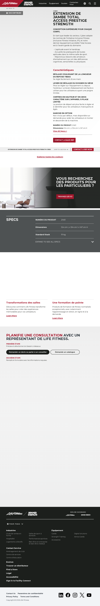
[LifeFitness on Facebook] (68, 595)
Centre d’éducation (13, 558)
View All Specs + (60, 131)
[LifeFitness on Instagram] (75, 595)
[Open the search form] (90, 3)
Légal (8, 573)
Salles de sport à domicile (35, 535)
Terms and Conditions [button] (29, 597)
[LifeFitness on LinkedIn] (61, 595)
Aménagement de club (15, 551)
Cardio (54, 534)
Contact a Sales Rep (64, 140)
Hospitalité (10, 539)
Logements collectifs (14, 542)
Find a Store (11, 569)
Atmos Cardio (79, 537)
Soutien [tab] (64, 3)
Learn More (11, 316)
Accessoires (56, 540)
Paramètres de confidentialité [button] (30, 593)
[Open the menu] (95, 3)
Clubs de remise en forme (13, 535)
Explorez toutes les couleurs (50, 157)
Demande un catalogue (65, 352)
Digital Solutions (80, 534)
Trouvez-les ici (65, 196)
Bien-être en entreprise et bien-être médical (38, 543)
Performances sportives (38, 539)
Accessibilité (12, 577)
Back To (10, 8)
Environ (9, 562)
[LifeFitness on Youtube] (89, 595)
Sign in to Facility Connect (18, 581)
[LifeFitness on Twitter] (82, 595)
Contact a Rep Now (83, 149)
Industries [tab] (43, 3)
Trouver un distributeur (17, 566)
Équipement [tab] (54, 3)
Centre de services (13, 554)
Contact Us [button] (10, 593)
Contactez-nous (74, 3)
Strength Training (59, 537)
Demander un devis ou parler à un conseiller (28, 352)
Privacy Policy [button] (12, 597)
